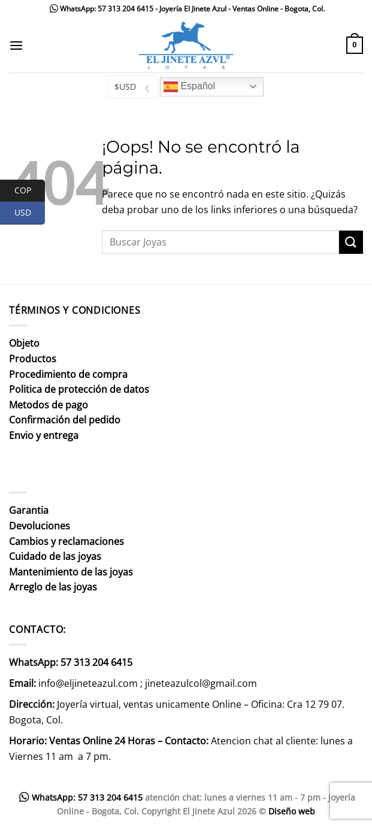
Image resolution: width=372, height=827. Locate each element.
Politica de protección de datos (79, 389)
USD (30, 213)
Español (189, 87)
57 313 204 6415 (125, 9)
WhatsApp (77, 9)
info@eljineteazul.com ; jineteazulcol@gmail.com (147, 683)
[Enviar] (351, 242)
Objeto (24, 343)
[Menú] (16, 45)
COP (30, 191)
